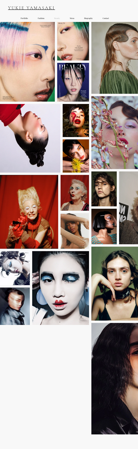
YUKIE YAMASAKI (31, 7)
